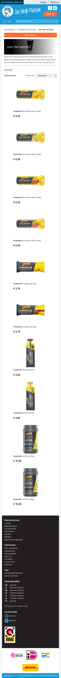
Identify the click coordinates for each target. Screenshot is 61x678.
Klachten (8, 537)
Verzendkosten (10, 529)
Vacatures (8, 564)
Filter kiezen (30, 35)
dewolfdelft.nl (9, 29)
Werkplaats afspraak (12, 2)
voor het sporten (46, 29)
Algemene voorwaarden (13, 540)
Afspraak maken (11, 526)
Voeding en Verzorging (27, 29)
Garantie (8, 534)
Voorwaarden (9, 675)
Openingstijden (10, 553)
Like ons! (10, 616)
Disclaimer (9, 559)
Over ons (8, 556)
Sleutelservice (10, 551)
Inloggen (43, 2)
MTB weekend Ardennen (14, 573)
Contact (7, 523)
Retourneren (9, 531)
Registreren (54, 2)
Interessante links (11, 576)
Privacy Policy (10, 562)
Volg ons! (10, 620)
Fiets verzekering (11, 548)
